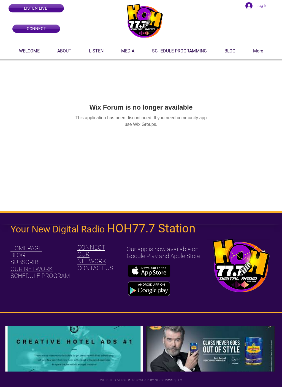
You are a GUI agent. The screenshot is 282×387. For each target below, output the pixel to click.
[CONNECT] (36, 29)
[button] (36, 8)
